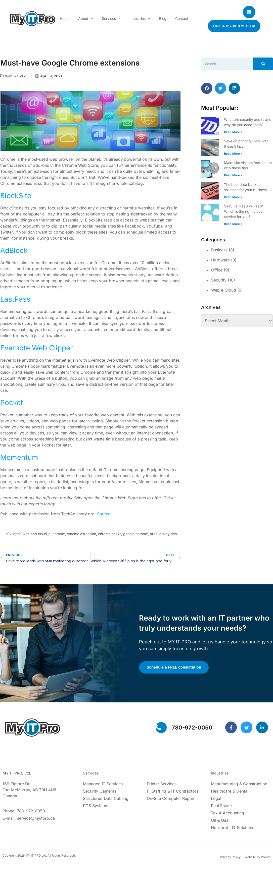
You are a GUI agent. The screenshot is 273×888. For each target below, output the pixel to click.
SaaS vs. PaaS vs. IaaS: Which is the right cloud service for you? (243, 211)
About (85, 18)
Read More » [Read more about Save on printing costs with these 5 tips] (233, 153)
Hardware (220, 259)
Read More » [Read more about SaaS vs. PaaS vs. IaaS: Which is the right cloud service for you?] (233, 224)
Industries (139, 18)
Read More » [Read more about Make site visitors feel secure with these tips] (233, 175)
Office (216, 269)
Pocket (11, 402)
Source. (104, 513)
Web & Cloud (15, 76)
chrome (59, 534)
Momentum (19, 457)
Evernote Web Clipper (36, 348)
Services (111, 18)
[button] (206, 88)
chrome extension (81, 534)
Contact (181, 18)
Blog (162, 18)
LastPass (15, 299)
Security (218, 280)
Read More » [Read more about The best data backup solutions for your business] (233, 197)
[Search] (263, 64)
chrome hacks (109, 534)
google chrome (135, 534)
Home (64, 18)
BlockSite (15, 195)
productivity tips (163, 534)
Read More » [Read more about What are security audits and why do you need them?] (233, 132)
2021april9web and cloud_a (28, 534)
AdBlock (14, 250)
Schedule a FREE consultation (175, 667)
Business (219, 249)
